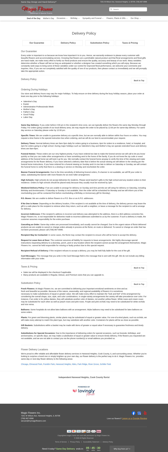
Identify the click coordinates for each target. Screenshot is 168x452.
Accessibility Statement (91, 442)
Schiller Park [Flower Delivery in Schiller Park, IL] (105, 364)
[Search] (128, 9)
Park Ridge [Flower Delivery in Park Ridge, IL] (82, 364)
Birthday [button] (75, 18)
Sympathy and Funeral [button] (93, 18)
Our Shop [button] (136, 18)
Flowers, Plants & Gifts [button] (117, 18)
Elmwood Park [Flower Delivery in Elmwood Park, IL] (35, 364)
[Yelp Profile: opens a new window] (145, 413)
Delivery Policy (68, 43)
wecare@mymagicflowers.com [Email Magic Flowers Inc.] (33, 421)
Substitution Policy (99, 43)
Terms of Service (61, 442)
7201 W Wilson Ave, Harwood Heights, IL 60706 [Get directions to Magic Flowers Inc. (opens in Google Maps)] (40, 416)
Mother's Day (48, 18)
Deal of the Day (33, 18)
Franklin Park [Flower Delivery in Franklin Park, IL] (49, 364)
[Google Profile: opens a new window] (139, 413)
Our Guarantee (36, 43)
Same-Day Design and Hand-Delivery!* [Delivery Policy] (39, 2)
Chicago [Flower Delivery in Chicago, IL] (24, 364)
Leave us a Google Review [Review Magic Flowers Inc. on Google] (134, 418)
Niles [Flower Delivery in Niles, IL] (74, 364)
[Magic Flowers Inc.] (40, 10)
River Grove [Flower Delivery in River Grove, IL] (93, 364)
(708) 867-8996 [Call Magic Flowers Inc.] (27, 418)
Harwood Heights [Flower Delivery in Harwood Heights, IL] (63, 364)
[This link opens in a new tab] (84, 391)
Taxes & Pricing (130, 43)
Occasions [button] (62, 18)
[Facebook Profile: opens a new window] (133, 413)
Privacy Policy (75, 442)
